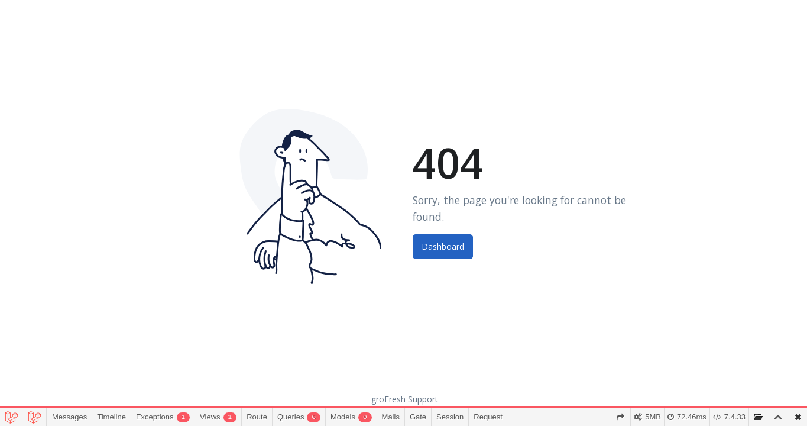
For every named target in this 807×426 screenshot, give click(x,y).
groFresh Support (404, 399)
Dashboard (443, 246)
